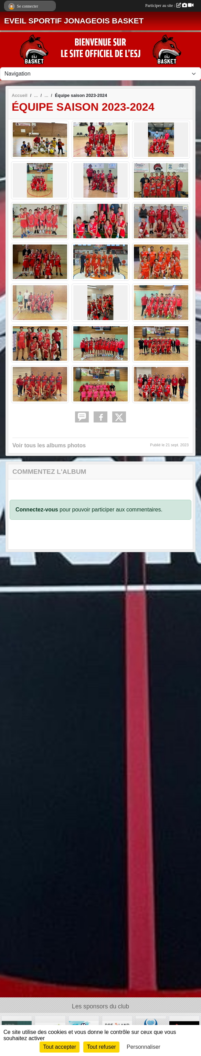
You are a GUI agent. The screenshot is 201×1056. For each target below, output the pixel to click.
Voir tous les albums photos (49, 445)
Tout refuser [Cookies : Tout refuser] (101, 1047)
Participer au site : (169, 5)
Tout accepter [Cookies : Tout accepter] (59, 1047)
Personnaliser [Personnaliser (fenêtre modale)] (143, 1047)
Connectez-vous (36, 509)
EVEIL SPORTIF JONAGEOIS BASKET (74, 21)
